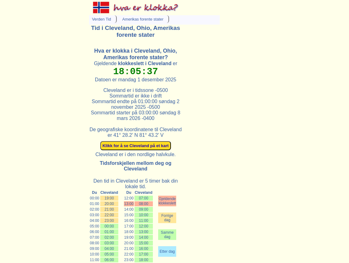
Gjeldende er (135, 63)
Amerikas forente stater (142, 19)
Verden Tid (101, 19)
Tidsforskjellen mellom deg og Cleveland (136, 165)
